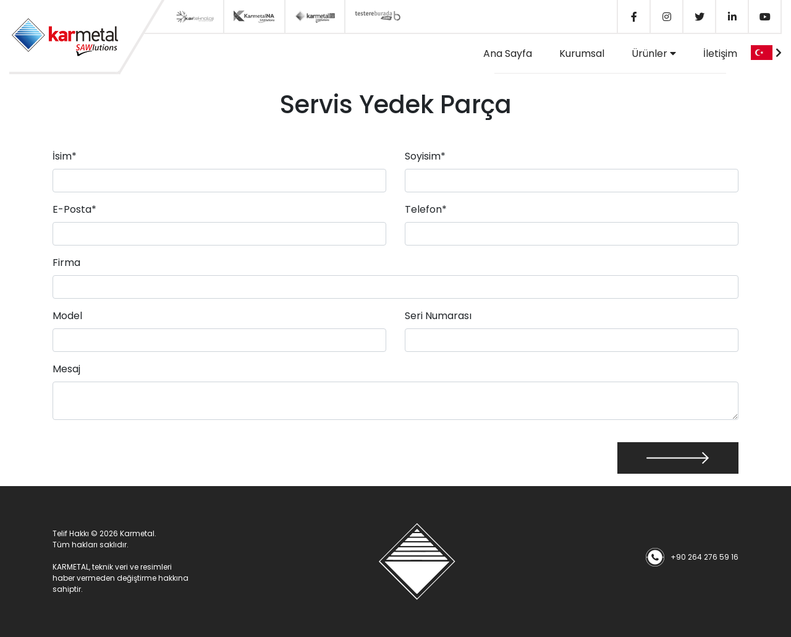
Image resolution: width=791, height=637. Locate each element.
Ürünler (654, 53)
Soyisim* (425, 156)
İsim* (65, 156)
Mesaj (66, 369)
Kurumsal (581, 53)
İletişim (720, 53)
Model (67, 316)
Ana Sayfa (507, 53)
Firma (66, 262)
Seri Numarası (438, 316)
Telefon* (426, 209)
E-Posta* (74, 209)
